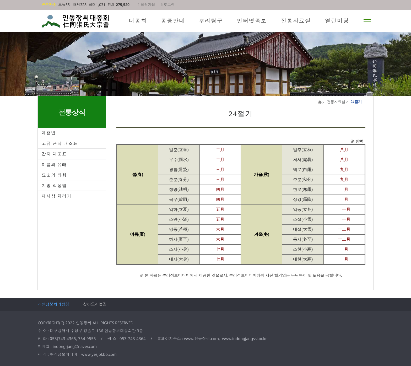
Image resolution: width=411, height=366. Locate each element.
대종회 (138, 20)
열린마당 (337, 20)
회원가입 (146, 4)
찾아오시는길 (95, 304)
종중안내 (173, 20)
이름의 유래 (54, 164)
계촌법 (49, 133)
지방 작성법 (54, 185)
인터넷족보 (252, 20)
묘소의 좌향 (54, 175)
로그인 (168, 4)
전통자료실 (296, 20)
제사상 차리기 (57, 196)
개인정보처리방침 (53, 304)
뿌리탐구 (211, 20)
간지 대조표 (54, 154)
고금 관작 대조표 (60, 143)
